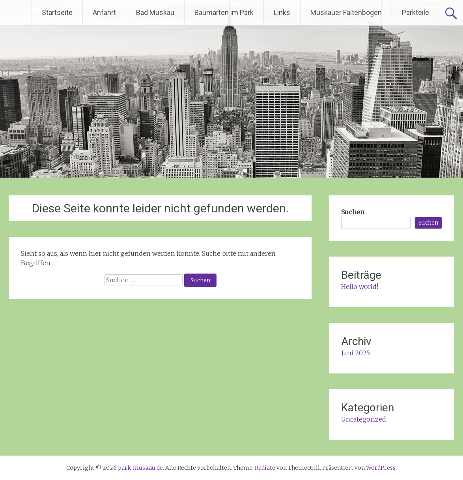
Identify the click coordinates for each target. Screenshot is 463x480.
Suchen (352, 212)
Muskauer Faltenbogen (346, 12)
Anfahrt (104, 12)
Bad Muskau (155, 12)
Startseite (57, 12)
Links (282, 12)
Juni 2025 (355, 353)
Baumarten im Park (224, 12)
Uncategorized (363, 419)
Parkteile (415, 12)
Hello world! (359, 287)
